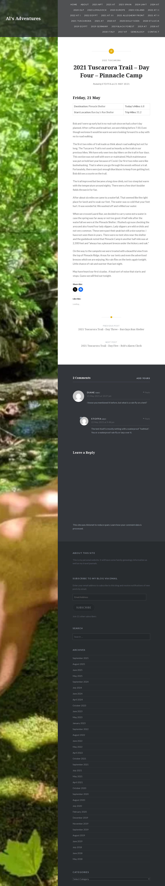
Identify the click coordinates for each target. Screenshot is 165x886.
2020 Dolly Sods (130, 21)
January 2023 (79, 723)
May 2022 (77, 747)
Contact (153, 32)
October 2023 (79, 705)
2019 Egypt (81, 26)
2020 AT (111, 21)
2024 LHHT (141, 4)
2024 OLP (79, 10)
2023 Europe (117, 10)
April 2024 (78, 699)
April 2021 (78, 782)
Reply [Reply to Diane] (147, 392)
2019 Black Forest (123, 26)
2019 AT (142, 26)
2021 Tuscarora (81, 21)
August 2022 (79, 735)
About (85, 4)
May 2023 (77, 717)
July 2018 (77, 847)
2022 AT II (153, 10)
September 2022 (81, 729)
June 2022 (77, 741)
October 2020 (79, 788)
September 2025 (81, 658)
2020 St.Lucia (151, 21)
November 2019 (80, 823)
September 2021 (81, 764)
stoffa (106, 84)
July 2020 (77, 806)
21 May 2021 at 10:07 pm (99, 396)
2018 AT (154, 26)
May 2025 (77, 676)
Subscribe (83, 607)
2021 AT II (153, 15)
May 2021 (77, 776)
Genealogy (138, 32)
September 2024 (81, 681)
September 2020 (81, 794)
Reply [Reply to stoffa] (147, 418)
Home (74, 4)
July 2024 (77, 687)
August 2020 (79, 800)
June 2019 (77, 841)
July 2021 (77, 770)
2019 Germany (99, 26)
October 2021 (79, 758)
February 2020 (80, 811)
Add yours (143, 378)
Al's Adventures (23, 18)
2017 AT (122, 32)
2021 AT (99, 21)
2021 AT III (107, 15)
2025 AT (110, 4)
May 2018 (77, 859)
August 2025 (79, 664)
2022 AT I (75, 15)
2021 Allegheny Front (130, 15)
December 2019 (80, 817)
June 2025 (77, 670)
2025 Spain (125, 4)
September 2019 (81, 829)
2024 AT (154, 4)
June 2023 (77, 711)
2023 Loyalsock (97, 10)
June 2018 (77, 853)
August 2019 (79, 835)
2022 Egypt (91, 15)
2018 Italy (108, 32)
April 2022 (78, 752)
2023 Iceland (136, 10)
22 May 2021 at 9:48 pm (102, 422)
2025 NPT (97, 4)
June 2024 (77, 693)
